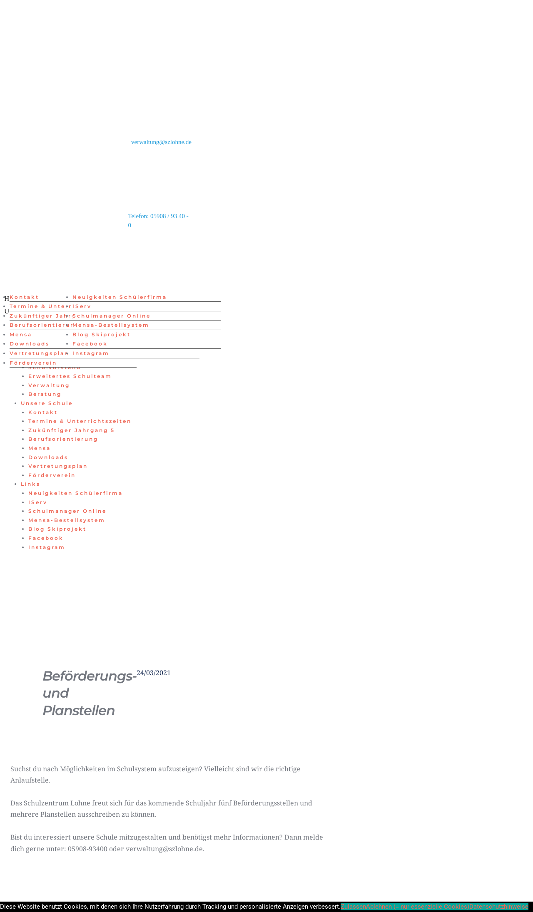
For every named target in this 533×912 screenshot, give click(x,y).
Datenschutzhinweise (498, 906)
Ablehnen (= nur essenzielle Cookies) (417, 906)
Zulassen (353, 906)
